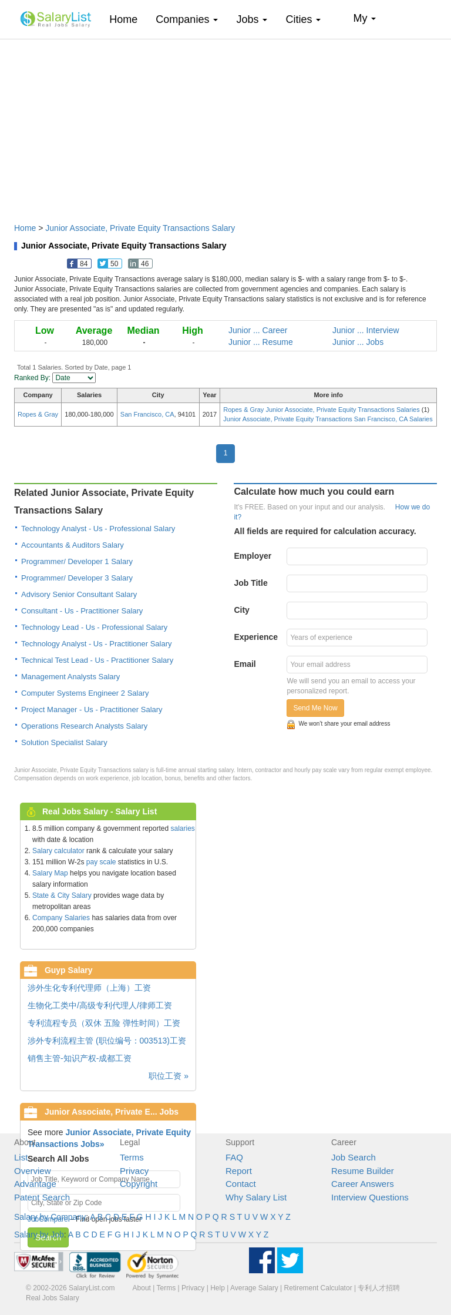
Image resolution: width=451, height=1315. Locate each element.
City (241, 610)
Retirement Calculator (318, 1288)
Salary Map (50, 873)
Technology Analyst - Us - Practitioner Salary (96, 643)
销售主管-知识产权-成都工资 (80, 1058)
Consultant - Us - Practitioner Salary (82, 610)
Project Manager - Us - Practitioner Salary (92, 709)
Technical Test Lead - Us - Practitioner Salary (97, 660)
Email (244, 664)
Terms (132, 1157)
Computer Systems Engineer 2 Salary (85, 693)
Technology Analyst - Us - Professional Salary (98, 528)
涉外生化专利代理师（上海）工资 (89, 987)
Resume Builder (362, 1171)
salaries (182, 828)
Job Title (250, 583)
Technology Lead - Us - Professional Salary (94, 627)
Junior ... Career (257, 330)
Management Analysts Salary (70, 676)
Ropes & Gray (38, 414)
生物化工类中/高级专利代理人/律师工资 (100, 1005)
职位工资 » (169, 1076)
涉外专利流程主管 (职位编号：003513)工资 (107, 1040)
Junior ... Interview (365, 330)
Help (217, 1288)
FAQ (234, 1157)
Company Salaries (61, 918)
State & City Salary (62, 895)
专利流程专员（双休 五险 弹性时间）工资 (104, 1023)
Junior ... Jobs (357, 342)
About (142, 1288)
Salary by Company (50, 1217)
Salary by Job (39, 1234)
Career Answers (362, 1184)
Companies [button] (187, 19)
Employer (252, 556)
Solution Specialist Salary (64, 742)
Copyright (138, 1184)
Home (127, 19)
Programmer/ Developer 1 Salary (77, 561)
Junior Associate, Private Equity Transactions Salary (140, 228)
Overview (32, 1171)
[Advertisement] (225, 125)
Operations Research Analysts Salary (84, 726)
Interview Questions (370, 1197)
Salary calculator (58, 851)
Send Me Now (315, 708)
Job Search (353, 1157)
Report (239, 1171)
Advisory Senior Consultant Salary (79, 594)
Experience (256, 637)
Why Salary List (256, 1197)
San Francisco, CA (147, 414)
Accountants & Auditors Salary (72, 545)
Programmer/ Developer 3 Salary (77, 577)
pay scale (101, 862)
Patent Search (42, 1197)
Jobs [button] (251, 19)
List (21, 1157)
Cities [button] (303, 19)
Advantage (35, 1184)
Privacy (134, 1171)
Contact (241, 1184)
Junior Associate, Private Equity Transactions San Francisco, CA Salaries (327, 418)
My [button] (364, 18)
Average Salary (254, 1288)
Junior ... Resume (260, 342)
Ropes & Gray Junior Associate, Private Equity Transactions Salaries (322, 409)
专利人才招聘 (379, 1288)
